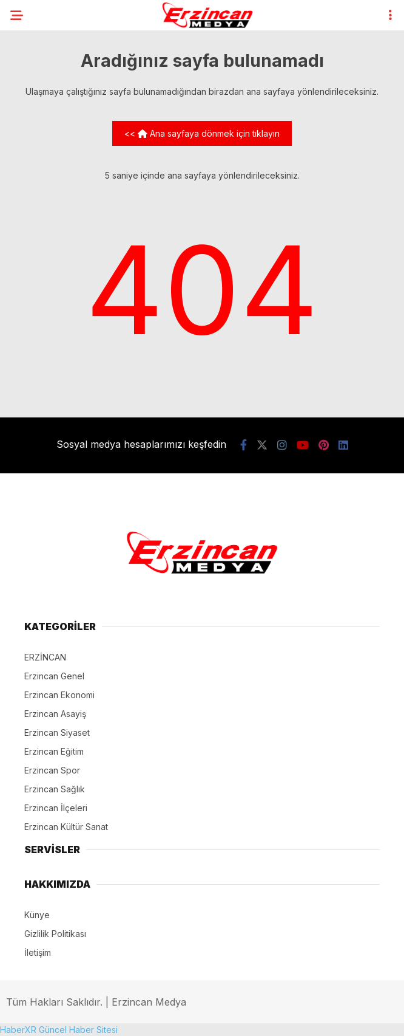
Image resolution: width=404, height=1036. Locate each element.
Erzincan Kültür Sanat (66, 827)
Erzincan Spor (52, 770)
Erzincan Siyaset (57, 732)
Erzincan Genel (54, 676)
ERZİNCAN (45, 657)
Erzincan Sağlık (54, 789)
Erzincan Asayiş (55, 713)
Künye (37, 915)
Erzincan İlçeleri (55, 808)
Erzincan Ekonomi (59, 695)
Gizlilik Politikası (55, 933)
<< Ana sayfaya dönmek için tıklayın (202, 133)
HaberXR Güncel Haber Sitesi (59, 1029)
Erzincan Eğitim (54, 751)
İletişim (37, 952)
